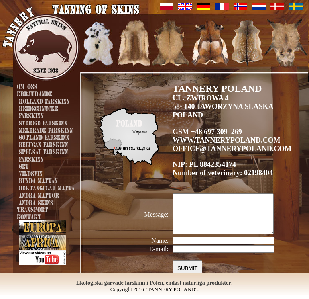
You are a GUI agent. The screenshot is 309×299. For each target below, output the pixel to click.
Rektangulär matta (47, 187)
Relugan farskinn (43, 143)
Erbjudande (35, 93)
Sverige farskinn (43, 122)
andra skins (36, 201)
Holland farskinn (44, 100)
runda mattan (38, 180)
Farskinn (31, 158)
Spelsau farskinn (43, 151)
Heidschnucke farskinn (38, 111)
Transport (32, 208)
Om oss (27, 85)
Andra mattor (39, 194)
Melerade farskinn (46, 129)
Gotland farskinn (44, 136)
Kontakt (29, 216)
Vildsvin (31, 172)
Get (24, 165)
